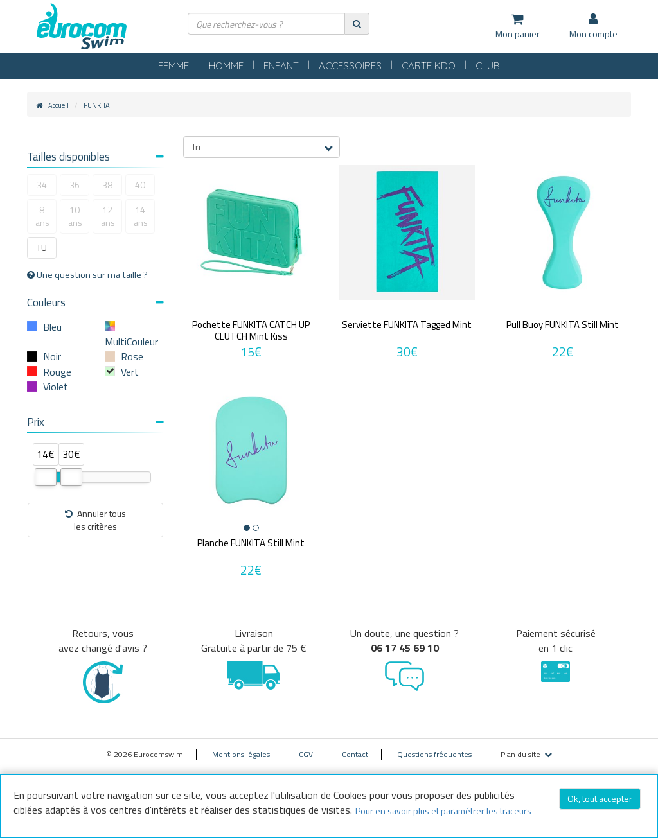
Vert (130, 372)
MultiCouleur (131, 341)
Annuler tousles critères (95, 520)
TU (42, 247)
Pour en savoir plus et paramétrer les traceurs (443, 810)
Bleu (52, 327)
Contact (355, 754)
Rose (132, 356)
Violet (55, 386)
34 (42, 184)
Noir (52, 356)
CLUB (488, 66)
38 (107, 184)
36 (74, 184)
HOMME (226, 66)
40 (140, 184)
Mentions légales (241, 754)
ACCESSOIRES (350, 66)
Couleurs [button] (95, 302)
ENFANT (281, 66)
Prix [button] (95, 422)
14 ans (141, 216)
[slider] (46, 477)
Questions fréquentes (434, 754)
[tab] (95, 158)
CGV (306, 754)
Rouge (57, 372)
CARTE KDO (429, 66)
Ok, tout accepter (599, 798)
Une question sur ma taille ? (87, 275)
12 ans (108, 216)
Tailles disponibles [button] (95, 156)
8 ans (42, 216)
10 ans (75, 216)
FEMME (173, 66)
